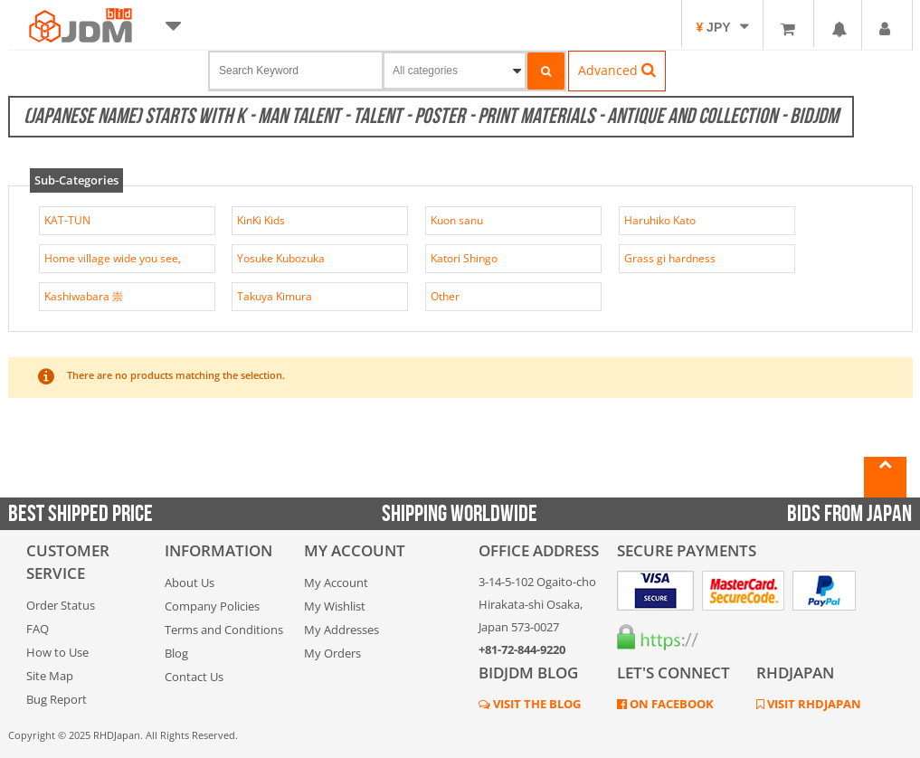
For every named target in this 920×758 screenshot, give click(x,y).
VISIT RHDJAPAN (812, 704)
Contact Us (194, 676)
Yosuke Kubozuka (281, 258)
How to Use (57, 652)
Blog (176, 653)
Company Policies (212, 606)
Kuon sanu (457, 220)
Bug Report (56, 699)
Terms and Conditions (224, 629)
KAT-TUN (67, 220)
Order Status (60, 605)
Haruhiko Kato (660, 220)
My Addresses (341, 629)
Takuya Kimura (274, 296)
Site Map (49, 676)
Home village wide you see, (112, 258)
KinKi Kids (261, 220)
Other (445, 296)
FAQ (37, 629)
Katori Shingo (464, 258)
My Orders (332, 653)
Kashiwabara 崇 (83, 296)
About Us (189, 582)
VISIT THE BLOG (535, 704)
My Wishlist (334, 606)
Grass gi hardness (670, 258)
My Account (336, 582)
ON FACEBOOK (670, 704)
